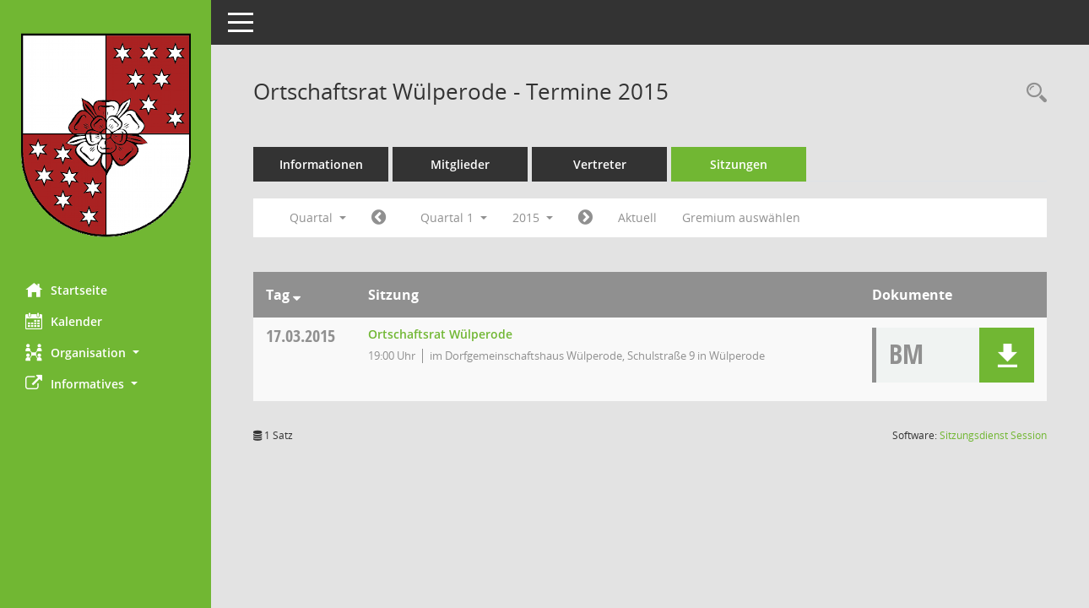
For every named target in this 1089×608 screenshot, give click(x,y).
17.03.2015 (300, 335)
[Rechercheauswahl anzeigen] (1032, 93)
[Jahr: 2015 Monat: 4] (585, 218)
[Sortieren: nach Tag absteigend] (297, 294)
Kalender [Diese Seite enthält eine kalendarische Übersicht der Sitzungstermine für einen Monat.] (63, 320)
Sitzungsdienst (993, 435)
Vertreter (599, 164)
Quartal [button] (318, 217)
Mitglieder (460, 164)
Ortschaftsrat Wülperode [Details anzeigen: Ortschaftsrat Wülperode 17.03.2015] (440, 334)
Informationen (321, 164)
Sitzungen (738, 164)
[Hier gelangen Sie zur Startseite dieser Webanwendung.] (105, 135)
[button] (105, 352)
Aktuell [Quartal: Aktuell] (637, 217)
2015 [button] (532, 217)
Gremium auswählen (741, 217)
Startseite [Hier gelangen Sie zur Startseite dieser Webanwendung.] (66, 289)
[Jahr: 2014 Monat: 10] (378, 218)
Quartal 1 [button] (453, 217)
